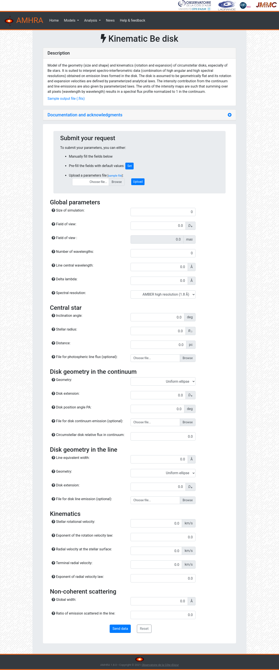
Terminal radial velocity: (72, 563)
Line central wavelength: (72, 265)
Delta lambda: (64, 279)
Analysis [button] (91, 20)
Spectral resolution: (69, 293)
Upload (138, 181)
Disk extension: (66, 393)
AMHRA (23, 21)
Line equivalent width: (71, 458)
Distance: (61, 343)
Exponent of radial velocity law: (78, 577)
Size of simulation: (68, 210)
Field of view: (64, 224)
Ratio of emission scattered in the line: (83, 613)
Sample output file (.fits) (66, 98)
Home (54, 20)
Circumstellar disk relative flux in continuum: (88, 435)
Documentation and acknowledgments (85, 114)
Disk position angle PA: (71, 407)
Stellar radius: (64, 329)
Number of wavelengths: (73, 252)
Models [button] (70, 20)
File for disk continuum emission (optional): (87, 421)
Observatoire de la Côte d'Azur (160, 665)
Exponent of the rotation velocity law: (82, 535)
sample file (115, 175)
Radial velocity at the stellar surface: (82, 549)
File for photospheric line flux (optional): (84, 357)
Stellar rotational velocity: (73, 522)
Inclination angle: (67, 315)
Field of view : (64, 238)
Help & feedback (132, 20)
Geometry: (62, 380)
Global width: (64, 600)
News (110, 20)
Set (129, 166)
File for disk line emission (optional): (82, 499)
